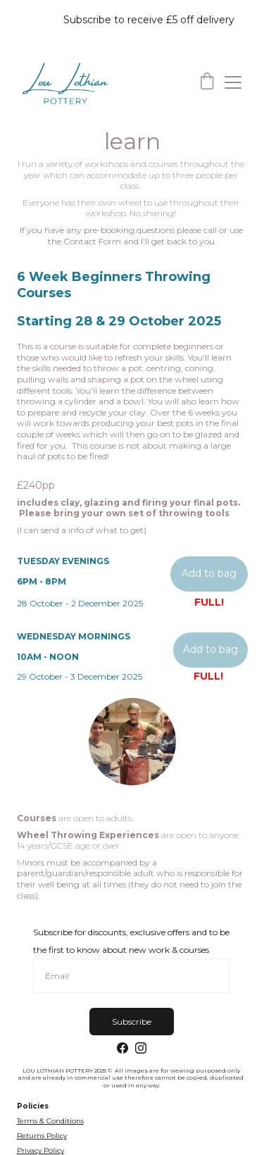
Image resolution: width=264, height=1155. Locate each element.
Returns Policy (42, 1135)
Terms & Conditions (50, 1120)
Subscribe (131, 1021)
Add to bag (209, 573)
